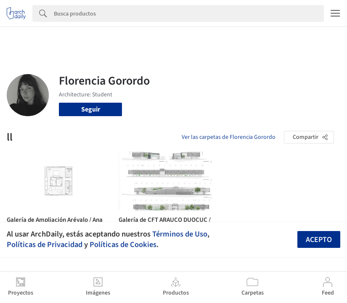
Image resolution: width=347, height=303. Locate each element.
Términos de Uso (179, 234)
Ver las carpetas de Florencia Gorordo (228, 137)
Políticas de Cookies (123, 244)
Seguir (90, 109)
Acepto (319, 239)
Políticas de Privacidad (44, 244)
